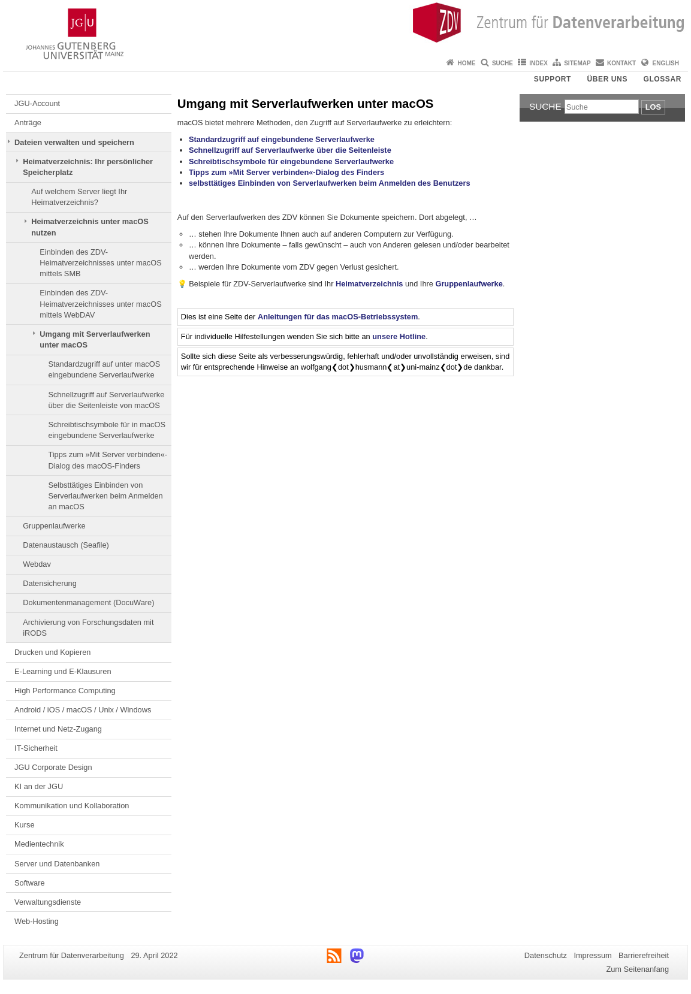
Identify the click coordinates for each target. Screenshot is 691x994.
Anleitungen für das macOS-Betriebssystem (338, 316)
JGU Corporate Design (53, 767)
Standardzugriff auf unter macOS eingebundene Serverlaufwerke (104, 369)
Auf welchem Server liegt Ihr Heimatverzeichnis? (79, 197)
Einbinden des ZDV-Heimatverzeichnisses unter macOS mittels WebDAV (100, 303)
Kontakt (621, 63)
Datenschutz (545, 955)
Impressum (592, 955)
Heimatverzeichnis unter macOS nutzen (90, 227)
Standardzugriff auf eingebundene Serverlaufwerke (282, 139)
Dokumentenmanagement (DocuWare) (88, 602)
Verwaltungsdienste (47, 902)
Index (538, 63)
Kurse (24, 824)
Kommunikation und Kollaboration (71, 805)
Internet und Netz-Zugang (58, 728)
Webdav (37, 564)
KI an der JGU (38, 786)
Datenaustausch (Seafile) (66, 544)
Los (653, 106)
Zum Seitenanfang (637, 969)
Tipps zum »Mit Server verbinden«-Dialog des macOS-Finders (107, 460)
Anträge (27, 122)
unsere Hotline (399, 336)
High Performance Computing (65, 690)
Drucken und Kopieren (52, 652)
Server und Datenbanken (56, 863)
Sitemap (577, 63)
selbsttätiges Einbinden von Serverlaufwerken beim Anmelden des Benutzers (329, 183)
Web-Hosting (36, 921)
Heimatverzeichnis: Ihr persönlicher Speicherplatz (88, 167)
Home (467, 63)
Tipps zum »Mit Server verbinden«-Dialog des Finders (286, 172)
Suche (502, 63)
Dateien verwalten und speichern (74, 142)
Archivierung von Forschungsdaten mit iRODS (88, 628)
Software (29, 882)
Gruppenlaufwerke (54, 525)
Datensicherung (50, 583)
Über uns (607, 79)
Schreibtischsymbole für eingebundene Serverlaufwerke (291, 161)
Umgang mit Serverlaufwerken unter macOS (95, 339)
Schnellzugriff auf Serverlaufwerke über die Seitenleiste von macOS (106, 400)
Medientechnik (39, 843)
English (666, 63)
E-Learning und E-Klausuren (62, 671)
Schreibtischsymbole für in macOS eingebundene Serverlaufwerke (106, 430)
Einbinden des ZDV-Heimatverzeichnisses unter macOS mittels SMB (100, 263)
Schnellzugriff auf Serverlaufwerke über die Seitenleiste (290, 150)
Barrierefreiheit (643, 955)
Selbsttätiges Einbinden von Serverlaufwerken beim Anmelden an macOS (105, 496)
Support (552, 79)
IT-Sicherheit (36, 748)
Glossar (662, 79)
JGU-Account (37, 103)
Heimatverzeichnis (369, 283)
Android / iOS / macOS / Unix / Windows (82, 709)
